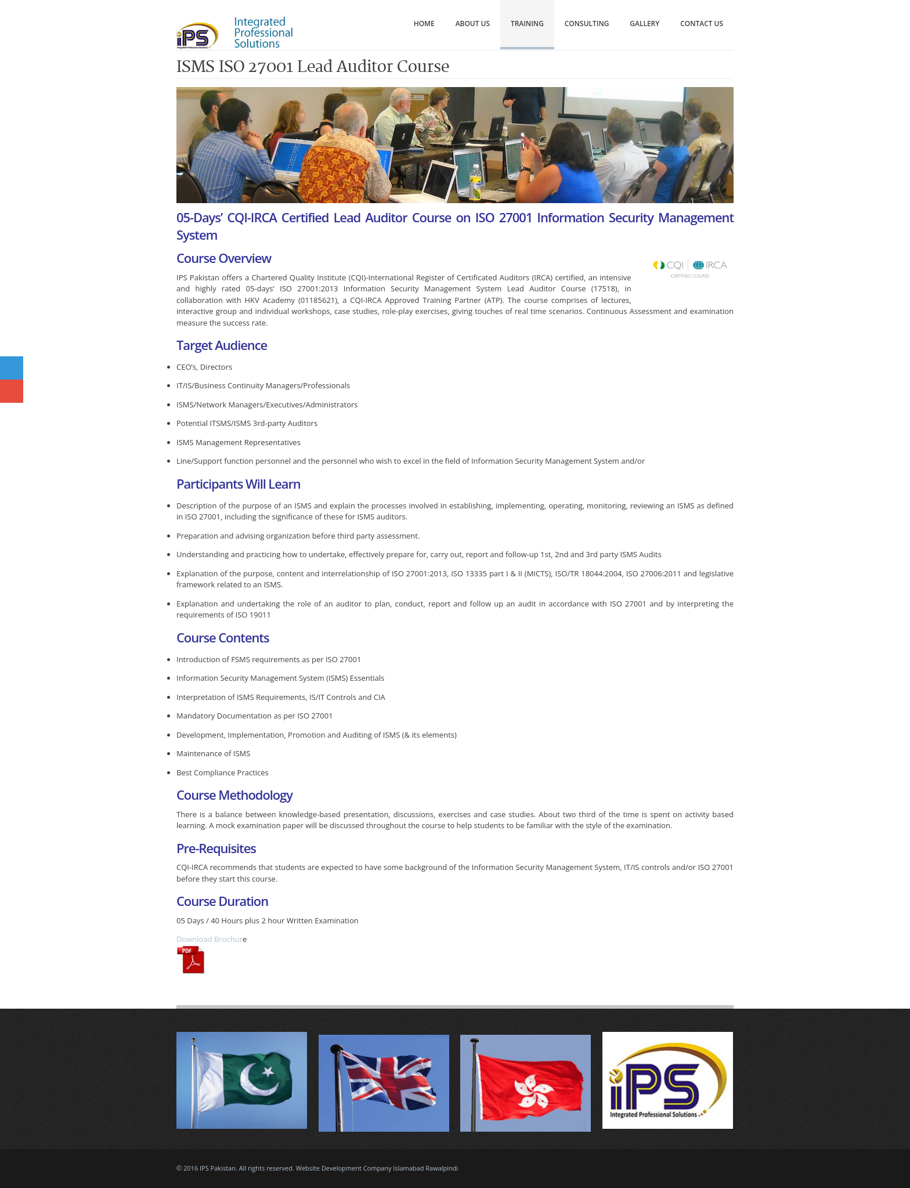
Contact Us (701, 23)
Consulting (587, 23)
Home (424, 23)
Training (527, 23)
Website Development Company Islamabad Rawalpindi (377, 1168)
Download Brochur (209, 939)
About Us (473, 23)
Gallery (644, 23)
